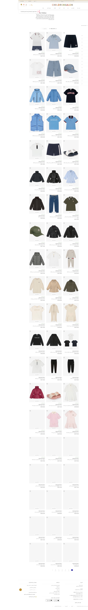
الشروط (54, 606)
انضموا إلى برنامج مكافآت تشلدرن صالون (12, 594)
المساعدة (86, 592)
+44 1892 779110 (57, 596)
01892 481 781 (57, 599)
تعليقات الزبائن (85, 591)
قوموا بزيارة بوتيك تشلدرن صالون (37, 585)
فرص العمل (39, 589)
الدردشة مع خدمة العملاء (61, 586)
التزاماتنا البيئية (39, 588)
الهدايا (86, 594)
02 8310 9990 (60, 593)
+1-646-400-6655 (54, 595)
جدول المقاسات (85, 589)
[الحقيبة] (3, 5)
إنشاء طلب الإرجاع (84, 586)
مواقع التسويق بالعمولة (38, 591)
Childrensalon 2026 (61, 606)
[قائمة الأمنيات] (5, 5)
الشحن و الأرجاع (85, 588)
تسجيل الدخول (77, 1)
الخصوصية (48, 606)
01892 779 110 (57, 592)
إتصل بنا (86, 585)
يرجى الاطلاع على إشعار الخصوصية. (14, 592)
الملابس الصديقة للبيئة (14, 596)
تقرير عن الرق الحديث (38, 594)
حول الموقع (39, 586)
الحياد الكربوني (84, 596)
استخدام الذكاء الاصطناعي (39, 606)
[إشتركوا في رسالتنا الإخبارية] (2, 589)
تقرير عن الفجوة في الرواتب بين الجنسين (36, 592)
